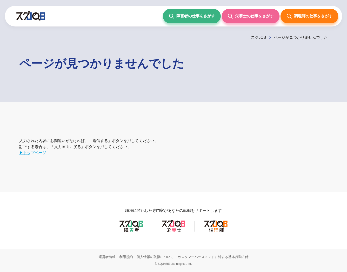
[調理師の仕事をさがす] (309, 16)
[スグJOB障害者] (131, 232)
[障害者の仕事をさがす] (192, 16)
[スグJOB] (261, 37)
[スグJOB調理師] (215, 232)
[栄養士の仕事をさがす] (251, 16)
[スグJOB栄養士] (173, 232)
